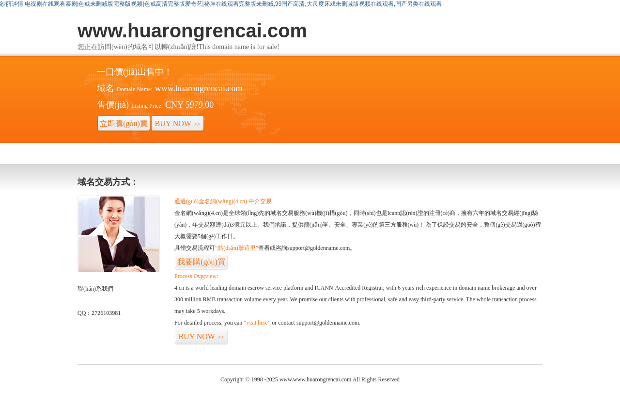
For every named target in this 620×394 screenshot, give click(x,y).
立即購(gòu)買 (124, 125)
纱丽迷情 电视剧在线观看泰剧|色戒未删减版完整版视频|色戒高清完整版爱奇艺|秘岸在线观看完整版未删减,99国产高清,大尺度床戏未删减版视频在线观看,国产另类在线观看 (221, 3)
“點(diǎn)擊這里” (236, 248)
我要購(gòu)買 (201, 264)
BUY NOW (178, 123)
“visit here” (257, 322)
